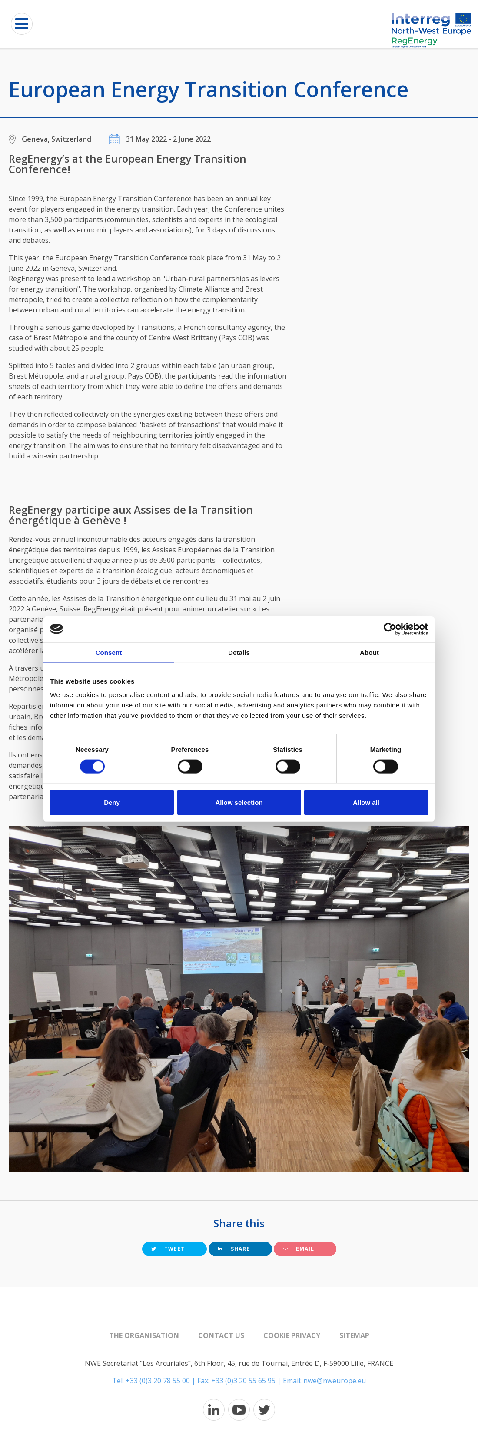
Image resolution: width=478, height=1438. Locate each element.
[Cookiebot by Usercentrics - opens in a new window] (390, 628)
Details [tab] (239, 652)
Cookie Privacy (291, 1335)
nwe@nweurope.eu (334, 1380)
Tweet (168, 1248)
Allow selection (238, 802)
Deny (112, 802)
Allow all (366, 802)
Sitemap (354, 1335)
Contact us (221, 1335)
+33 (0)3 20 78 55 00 (158, 1380)
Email (298, 1248)
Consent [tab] (109, 652)
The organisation (144, 1335)
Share (234, 1248)
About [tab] (369, 652)
